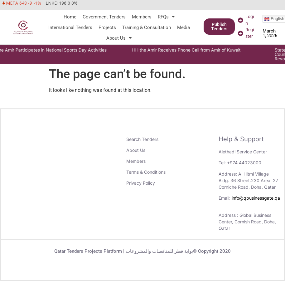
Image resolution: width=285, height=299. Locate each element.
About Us (119, 38)
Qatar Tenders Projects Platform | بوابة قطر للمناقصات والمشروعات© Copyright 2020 (142, 251)
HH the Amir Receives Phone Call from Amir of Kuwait (193, 49)
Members (142, 17)
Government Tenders (104, 17)
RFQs (166, 17)
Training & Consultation (146, 27)
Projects (107, 27)
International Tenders (70, 27)
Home (70, 17)
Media (183, 27)
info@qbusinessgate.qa (256, 198)
